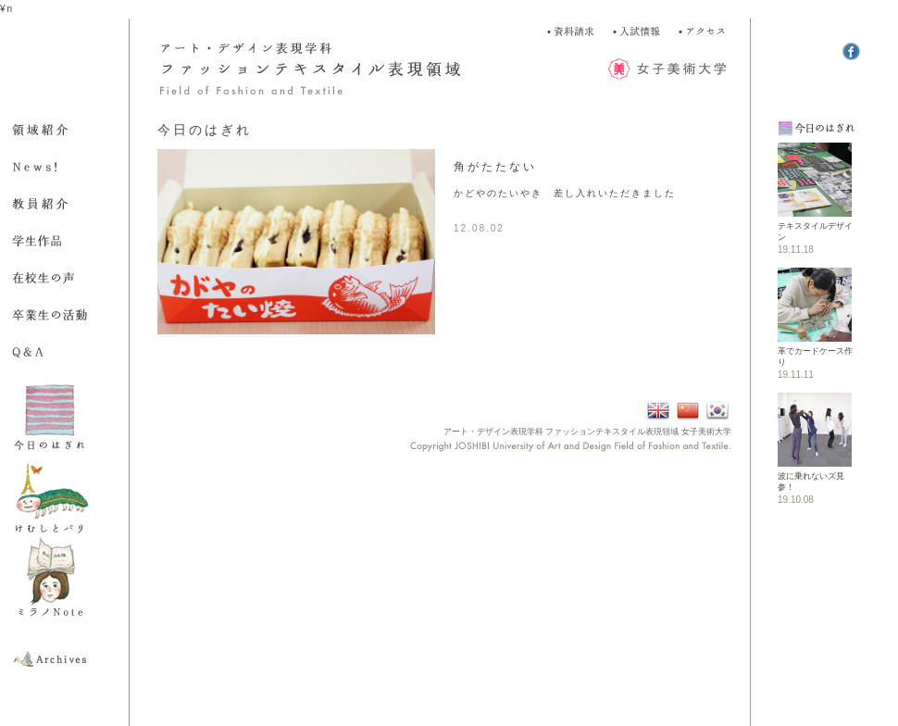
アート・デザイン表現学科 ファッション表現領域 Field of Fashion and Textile (333, 69)
